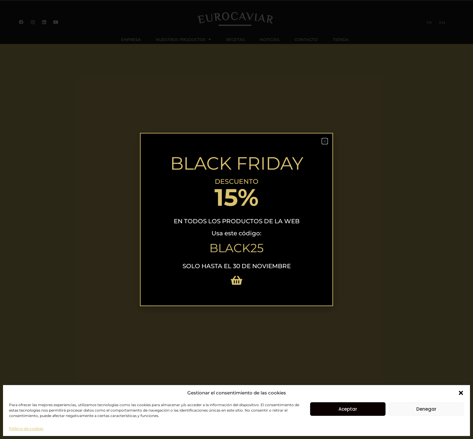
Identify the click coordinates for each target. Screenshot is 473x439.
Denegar (426, 409)
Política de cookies (26, 428)
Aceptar (347, 409)
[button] (461, 393)
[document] (236, 219)
